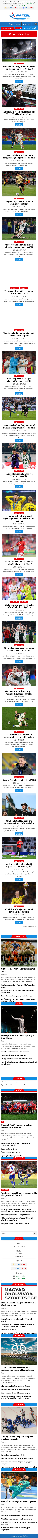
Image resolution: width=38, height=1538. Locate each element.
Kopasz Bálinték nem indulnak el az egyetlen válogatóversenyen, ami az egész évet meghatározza (18, 1210)
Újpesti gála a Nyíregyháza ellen (11, 1156)
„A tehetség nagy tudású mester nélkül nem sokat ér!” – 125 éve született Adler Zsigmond (17, 1325)
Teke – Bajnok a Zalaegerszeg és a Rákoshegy (16, 996)
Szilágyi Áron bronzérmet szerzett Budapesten (16, 1059)
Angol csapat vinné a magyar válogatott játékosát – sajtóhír (19, 379)
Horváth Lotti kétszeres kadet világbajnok (15, 1052)
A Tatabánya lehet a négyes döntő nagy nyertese (17, 1519)
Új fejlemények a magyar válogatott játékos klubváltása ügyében (19, 606)
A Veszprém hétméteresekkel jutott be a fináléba (17, 1515)
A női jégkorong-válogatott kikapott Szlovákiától (17, 1458)
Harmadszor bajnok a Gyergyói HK (13, 1455)
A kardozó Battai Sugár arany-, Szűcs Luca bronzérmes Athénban (15, 1144)
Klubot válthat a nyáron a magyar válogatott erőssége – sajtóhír (19, 692)
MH (2, 1122)
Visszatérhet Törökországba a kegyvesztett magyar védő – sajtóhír (19, 735)
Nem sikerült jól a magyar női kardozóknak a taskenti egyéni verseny (19, 1063)
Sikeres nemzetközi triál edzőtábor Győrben (15, 1386)
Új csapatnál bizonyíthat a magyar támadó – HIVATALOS (19, 292)
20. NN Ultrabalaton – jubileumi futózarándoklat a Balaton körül (17, 991)
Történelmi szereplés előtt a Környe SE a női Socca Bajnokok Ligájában (18, 1000)
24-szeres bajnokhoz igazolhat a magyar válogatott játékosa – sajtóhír (19, 156)
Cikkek (18, 24)
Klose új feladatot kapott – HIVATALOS (19, 780)
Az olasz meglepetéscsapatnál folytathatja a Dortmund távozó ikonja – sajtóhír (19, 518)
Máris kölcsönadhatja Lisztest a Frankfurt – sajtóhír (19, 475)
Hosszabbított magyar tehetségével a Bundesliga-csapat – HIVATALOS (19, 67)
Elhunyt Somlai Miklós (8, 1330)
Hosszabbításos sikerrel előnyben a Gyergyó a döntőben (16, 1463)
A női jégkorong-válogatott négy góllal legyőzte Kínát (19, 1467)
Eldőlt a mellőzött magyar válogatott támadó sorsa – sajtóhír (19, 334)
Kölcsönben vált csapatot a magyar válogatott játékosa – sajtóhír (19, 649)
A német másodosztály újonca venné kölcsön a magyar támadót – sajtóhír (19, 426)
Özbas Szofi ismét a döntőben (10, 1152)
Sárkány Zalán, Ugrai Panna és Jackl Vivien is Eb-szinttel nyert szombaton (17, 1219)
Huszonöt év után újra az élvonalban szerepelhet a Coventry (16, 1126)
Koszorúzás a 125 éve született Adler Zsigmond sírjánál (16, 1320)
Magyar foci (24, 288)
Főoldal (11, 24)
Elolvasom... (19, 82)
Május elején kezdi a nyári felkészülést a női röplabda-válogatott (19, 1523)
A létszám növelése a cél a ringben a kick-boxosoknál (19, 1333)
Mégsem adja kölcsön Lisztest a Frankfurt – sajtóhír (19, 202)
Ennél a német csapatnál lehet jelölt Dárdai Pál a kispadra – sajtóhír (19, 112)
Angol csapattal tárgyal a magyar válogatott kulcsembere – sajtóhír (19, 245)
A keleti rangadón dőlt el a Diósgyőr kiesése (15, 1215)
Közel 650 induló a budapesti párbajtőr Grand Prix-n (17, 1036)
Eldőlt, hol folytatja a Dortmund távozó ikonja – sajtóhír (19, 910)
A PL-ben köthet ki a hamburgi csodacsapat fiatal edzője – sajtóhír (19, 822)
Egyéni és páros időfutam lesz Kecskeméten (15, 1389)
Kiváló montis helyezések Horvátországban (15, 1393)
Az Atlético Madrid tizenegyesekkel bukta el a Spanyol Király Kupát (19, 1194)
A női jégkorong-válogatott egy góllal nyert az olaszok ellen (17, 1437)
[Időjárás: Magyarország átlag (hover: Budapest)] (19, 8)
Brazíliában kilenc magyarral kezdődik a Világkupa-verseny (18, 1303)
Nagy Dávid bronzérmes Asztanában (13, 1055)
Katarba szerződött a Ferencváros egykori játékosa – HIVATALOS (19, 562)
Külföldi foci (19, 63)
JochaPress (4, 1190)
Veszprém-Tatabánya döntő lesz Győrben (15, 1223)
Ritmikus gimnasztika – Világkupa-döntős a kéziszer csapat (18, 986)
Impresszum (26, 24)
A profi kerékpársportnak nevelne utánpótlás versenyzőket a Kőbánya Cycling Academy (16, 1397)
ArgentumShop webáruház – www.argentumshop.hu (14, 1085)
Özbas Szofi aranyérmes (9, 1149)
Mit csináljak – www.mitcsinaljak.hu (10, 1082)
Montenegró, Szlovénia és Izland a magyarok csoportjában (16, 1529)
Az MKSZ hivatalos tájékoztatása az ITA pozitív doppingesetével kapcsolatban (17, 1368)
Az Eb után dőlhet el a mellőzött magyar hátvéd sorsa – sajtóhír (19, 865)
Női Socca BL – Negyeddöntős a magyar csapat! (18, 969)
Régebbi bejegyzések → (29, 926)
